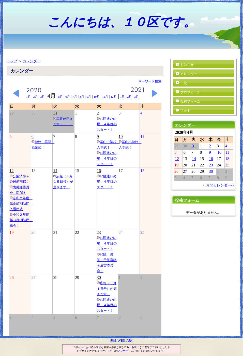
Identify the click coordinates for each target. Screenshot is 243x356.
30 (99, 277)
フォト (185, 110)
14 (55, 170)
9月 (89, 96)
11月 (105, 96)
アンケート (124, 350)
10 (121, 136)
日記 (183, 83)
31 (55, 113)
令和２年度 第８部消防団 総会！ (21, 220)
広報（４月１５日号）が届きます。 (63, 181)
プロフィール (190, 92)
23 (99, 232)
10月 (97, 96)
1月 (28, 96)
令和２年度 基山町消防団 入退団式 (21, 203)
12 (12, 170)
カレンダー (31, 61)
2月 (35, 96)
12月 (114, 96)
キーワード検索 (149, 81)
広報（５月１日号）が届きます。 (107, 288)
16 (99, 170)
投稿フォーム (190, 101)
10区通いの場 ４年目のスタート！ (107, 124)
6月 (67, 96)
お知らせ (187, 65)
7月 (74, 96)
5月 (60, 96)
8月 (82, 96)
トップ (12, 61)
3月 (42, 96)
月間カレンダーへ (220, 185)
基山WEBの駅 (121, 340)
